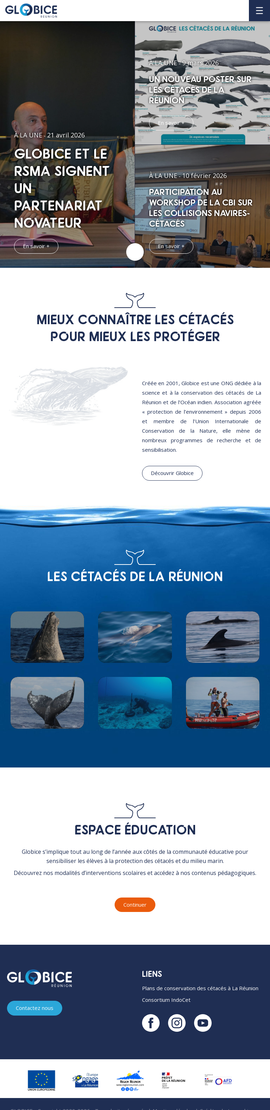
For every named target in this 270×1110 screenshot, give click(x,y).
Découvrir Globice (172, 472)
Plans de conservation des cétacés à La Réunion (200, 988)
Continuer (135, 904)
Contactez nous (34, 1008)
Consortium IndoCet (166, 1000)
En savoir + (36, 245)
